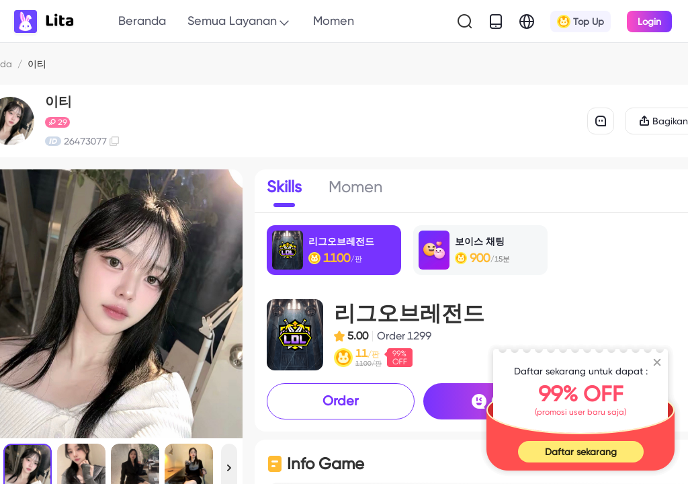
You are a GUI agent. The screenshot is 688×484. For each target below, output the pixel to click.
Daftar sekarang (581, 451)
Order (340, 401)
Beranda (142, 20)
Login (649, 21)
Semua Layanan (239, 21)
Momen (333, 20)
